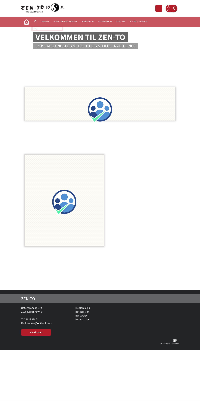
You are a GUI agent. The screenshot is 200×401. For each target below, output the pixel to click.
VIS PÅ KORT (36, 332)
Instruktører (82, 319)
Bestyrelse (81, 316)
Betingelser (82, 312)
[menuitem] (26, 22)
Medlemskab (82, 308)
